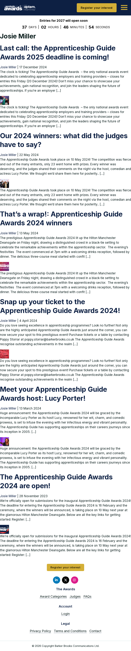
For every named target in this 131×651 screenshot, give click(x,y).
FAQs (87, 596)
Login (65, 614)
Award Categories (53, 596)
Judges (75, 596)
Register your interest (97, 8)
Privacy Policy (40, 631)
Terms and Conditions (70, 631)
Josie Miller (8, 67)
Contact (95, 631)
